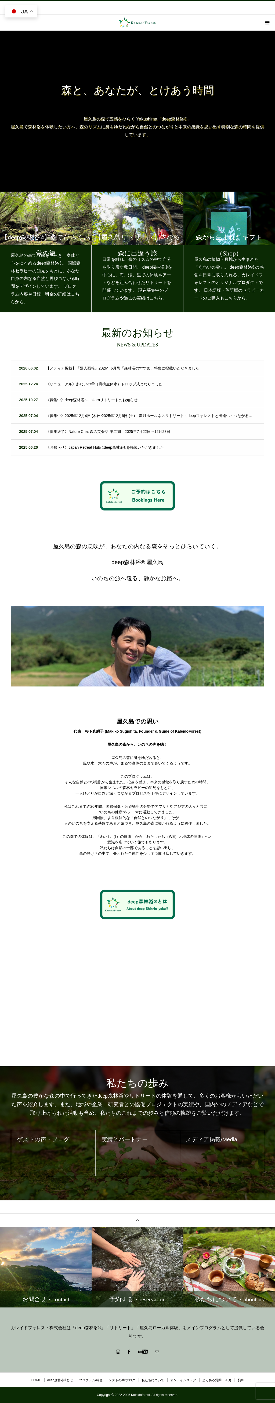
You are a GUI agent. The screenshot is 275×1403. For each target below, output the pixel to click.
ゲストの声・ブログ (49, 1142)
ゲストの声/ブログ (122, 1380)
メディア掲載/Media (217, 1142)
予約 (240, 1380)
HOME (36, 1380)
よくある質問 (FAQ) (216, 1380)
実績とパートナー (130, 1142)
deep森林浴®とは (60, 1380)
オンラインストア (183, 1380)
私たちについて (153, 1380)
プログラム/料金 (90, 1380)
